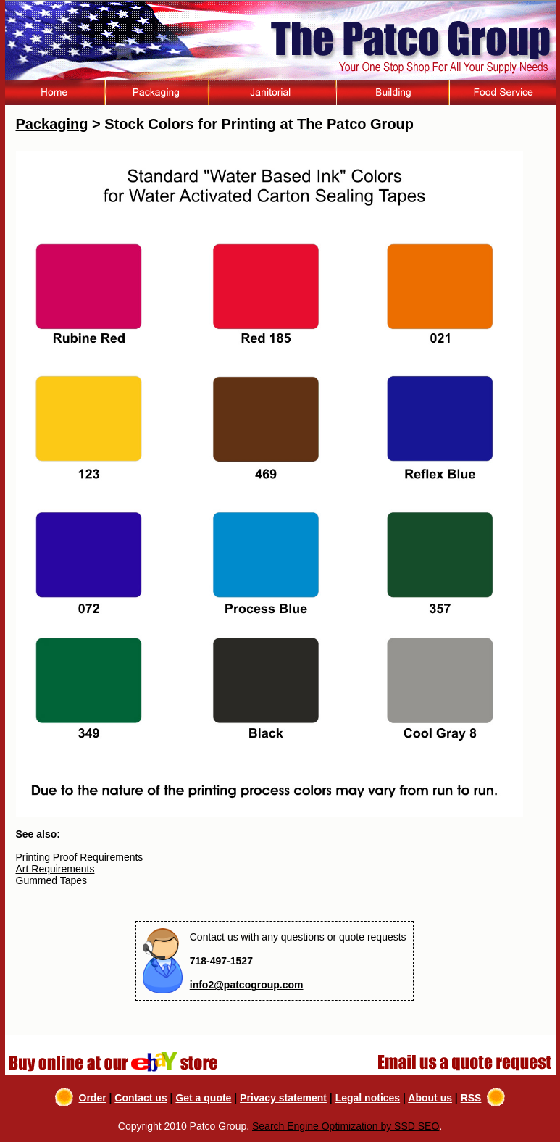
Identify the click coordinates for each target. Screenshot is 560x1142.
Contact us (140, 1098)
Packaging (52, 124)
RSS (471, 1098)
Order (92, 1098)
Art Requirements (55, 869)
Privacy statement (283, 1098)
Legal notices (367, 1098)
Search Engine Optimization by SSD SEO (345, 1126)
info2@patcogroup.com (247, 985)
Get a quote (203, 1098)
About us (430, 1098)
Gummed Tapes (52, 880)
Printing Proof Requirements (79, 857)
